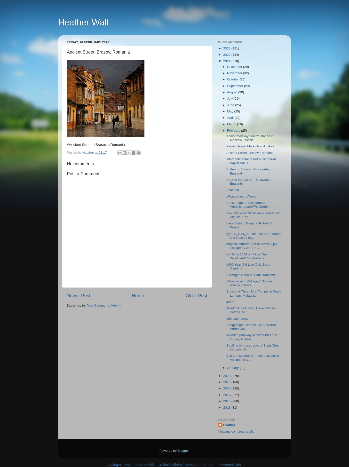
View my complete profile (236, 431)
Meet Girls (193, 465)
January (233, 368)
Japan (230, 302)
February (234, 130)
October (233, 79)
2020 (227, 376)
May (230, 111)
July (230, 98)
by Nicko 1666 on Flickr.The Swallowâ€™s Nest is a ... (247, 256)
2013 (227, 407)
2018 (227, 388)
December (235, 67)
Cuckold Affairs (170, 465)
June (231, 105)
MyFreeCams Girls (139, 465)
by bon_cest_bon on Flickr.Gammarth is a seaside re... (253, 235)
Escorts (210, 465)
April (231, 117)
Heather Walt (83, 22)
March (232, 124)
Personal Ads (230, 465)
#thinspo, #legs (237, 318)
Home (138, 295)
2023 (227, 48)
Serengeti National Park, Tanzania (251, 275)
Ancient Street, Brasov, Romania (250, 153)
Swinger (114, 465)
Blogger (183, 450)
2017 (227, 395)
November (235, 73)
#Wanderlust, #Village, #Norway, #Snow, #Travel (249, 283)
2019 (227, 382)
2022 (227, 54)
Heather (229, 425)
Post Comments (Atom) (104, 305)
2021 (227, 61)
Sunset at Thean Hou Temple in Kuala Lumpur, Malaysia (253, 293)
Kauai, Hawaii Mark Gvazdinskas (250, 146)
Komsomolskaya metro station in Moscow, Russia (250, 138)
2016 (227, 401)
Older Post (196, 295)
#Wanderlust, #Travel (241, 196)
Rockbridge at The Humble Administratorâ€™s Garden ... (249, 204)
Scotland (232, 190)
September (235, 86)
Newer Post (78, 295)
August (232, 92)
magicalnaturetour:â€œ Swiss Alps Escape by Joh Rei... (251, 246)
